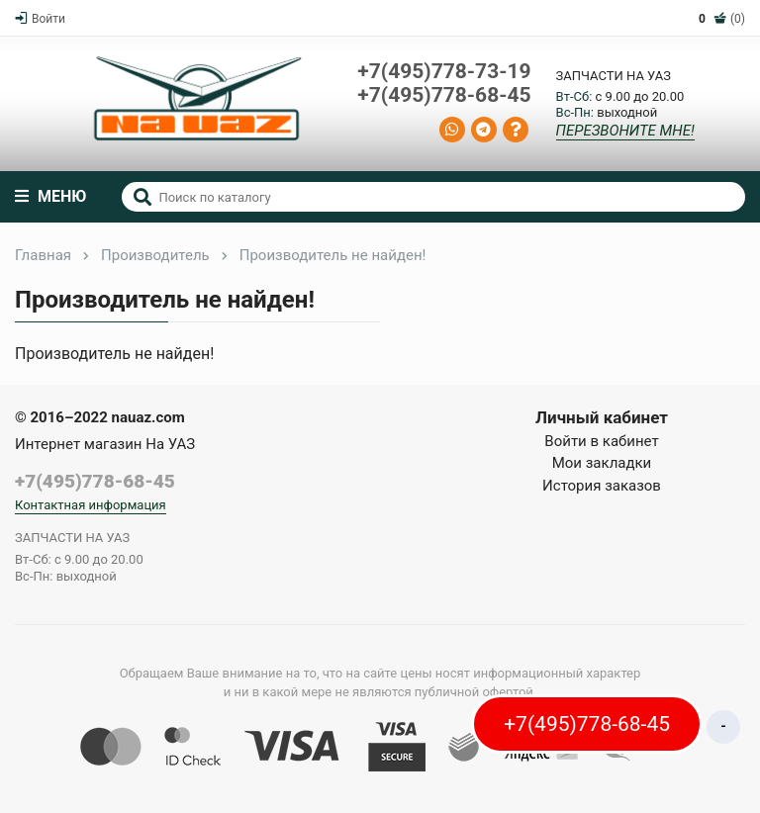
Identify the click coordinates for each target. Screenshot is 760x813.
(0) (722, 19)
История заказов (601, 486)
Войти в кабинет (601, 441)
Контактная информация (90, 504)
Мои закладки (602, 463)
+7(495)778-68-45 (443, 95)
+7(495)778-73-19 (443, 71)
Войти (40, 19)
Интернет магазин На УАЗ (105, 444)
